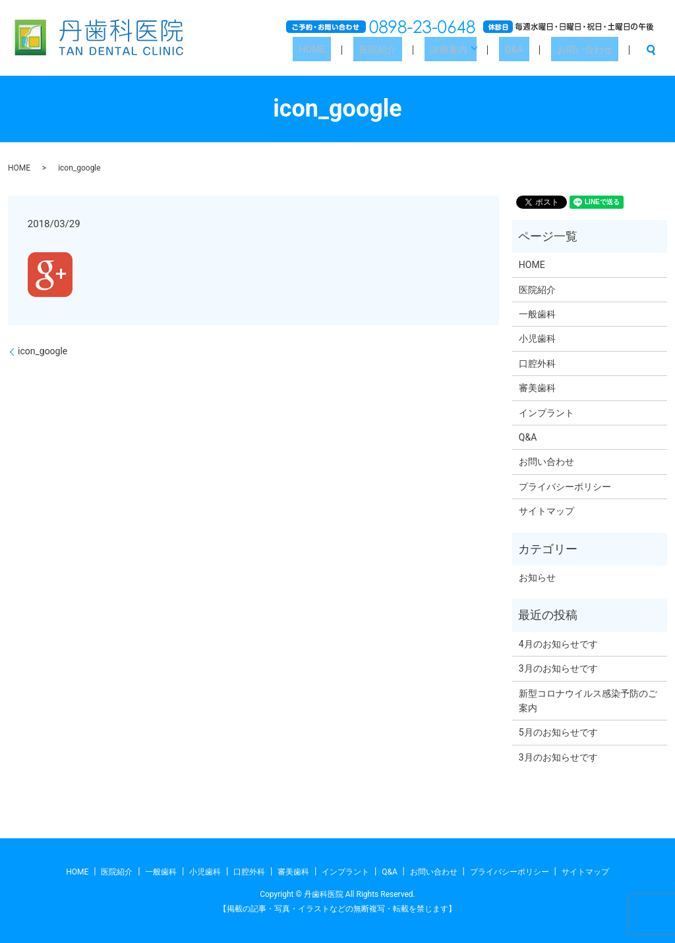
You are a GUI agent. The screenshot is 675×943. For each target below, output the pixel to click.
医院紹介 (414, 49)
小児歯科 (537, 338)
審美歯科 (537, 388)
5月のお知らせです (558, 732)
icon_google (42, 351)
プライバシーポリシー (565, 486)
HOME (360, 49)
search (650, 50)
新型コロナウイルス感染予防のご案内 (588, 700)
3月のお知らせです (558, 668)
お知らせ (537, 577)
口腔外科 (537, 363)
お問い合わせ (590, 49)
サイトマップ (546, 511)
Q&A (532, 49)
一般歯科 (537, 314)
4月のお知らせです (558, 644)
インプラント (546, 413)
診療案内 (473, 49)
